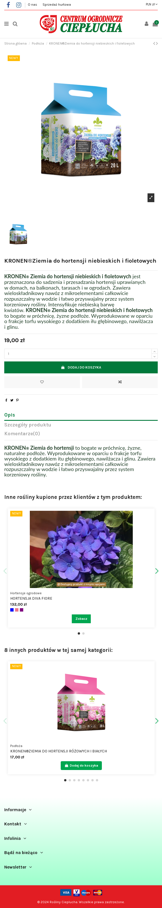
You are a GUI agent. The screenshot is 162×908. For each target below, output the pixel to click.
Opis (9, 415)
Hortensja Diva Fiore (31, 598)
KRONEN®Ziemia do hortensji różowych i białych (58, 751)
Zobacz (81, 619)
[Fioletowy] (21, 610)
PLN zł (152, 4)
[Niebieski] (12, 610)
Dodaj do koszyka (81, 367)
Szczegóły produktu (27, 425)
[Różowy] (16, 610)
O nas (33, 5)
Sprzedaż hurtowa (57, 5)
